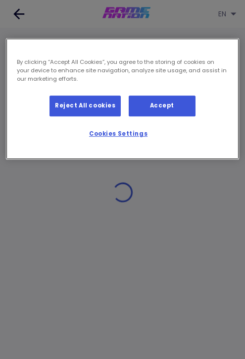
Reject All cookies (85, 105)
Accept (162, 105)
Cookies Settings (118, 134)
